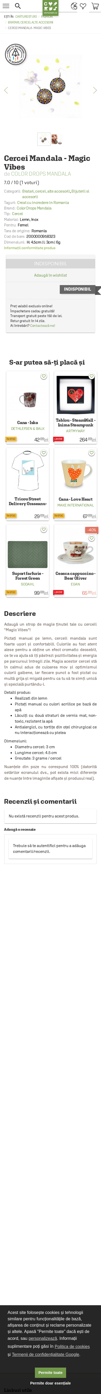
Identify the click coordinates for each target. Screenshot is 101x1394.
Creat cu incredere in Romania (43, 202)
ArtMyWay (75, 431)
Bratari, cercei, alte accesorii (30, 22)
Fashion (47, 16)
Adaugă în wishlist (50, 275)
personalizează (43, 1338)
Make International (75, 505)
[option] (50, 86)
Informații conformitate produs (30, 248)
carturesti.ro (26, 16)
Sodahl (27, 584)
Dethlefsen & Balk (27, 428)
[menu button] (6, 6)
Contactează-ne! (42, 326)
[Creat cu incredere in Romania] (15, 54)
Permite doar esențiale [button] (50, 1383)
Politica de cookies (72, 1346)
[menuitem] (72, 6)
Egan (75, 584)
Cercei (17, 213)
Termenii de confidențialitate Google (45, 1354)
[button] (26, 6)
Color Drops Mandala (41, 174)
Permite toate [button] (50, 1372)
